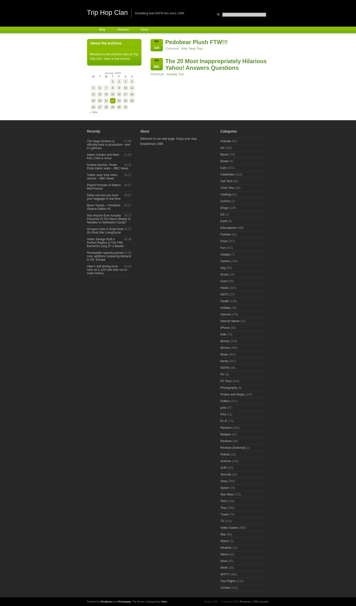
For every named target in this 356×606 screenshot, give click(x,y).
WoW (224, 567)
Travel (225, 514)
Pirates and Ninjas (233, 394)
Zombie (225, 587)
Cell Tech (227, 181)
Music (224, 354)
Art (222, 148)
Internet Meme (230, 321)
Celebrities (228, 174)
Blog (102, 29)
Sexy (192, 48)
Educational (228, 228)
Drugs (224, 208)
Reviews (123, 29)
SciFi (224, 467)
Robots (225, 454)
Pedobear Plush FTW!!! (196, 42)
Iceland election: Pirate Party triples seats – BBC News (107, 166)
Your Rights (228, 581)
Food (224, 241)
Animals (172, 74)
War (223, 534)
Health (225, 301)
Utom (164, 601)
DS (223, 214)
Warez (225, 541)
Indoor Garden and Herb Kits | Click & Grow (103, 156)
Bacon (225, 154)
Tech (224, 501)
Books (225, 161)
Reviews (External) (233, 448)
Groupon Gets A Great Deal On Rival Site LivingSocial (105, 230)
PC (223, 374)
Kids (184, 48)
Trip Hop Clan (107, 12)
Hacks (225, 288)
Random (226, 428)
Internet (226, 314)
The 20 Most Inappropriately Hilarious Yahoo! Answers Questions (216, 64)
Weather (226, 547)
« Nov (94, 112)
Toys (200, 48)
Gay (223, 268)
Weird (224, 554)
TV (222, 521)
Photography (229, 388)
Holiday (225, 308)
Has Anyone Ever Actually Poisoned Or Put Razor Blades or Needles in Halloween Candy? (109, 219)
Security (226, 474)
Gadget (225, 254)
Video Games (230, 527)
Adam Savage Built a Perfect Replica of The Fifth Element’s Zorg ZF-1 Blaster (105, 242)
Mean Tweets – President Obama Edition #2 (103, 207)
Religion (226, 434)
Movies (225, 348)
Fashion (226, 234)
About (144, 29)
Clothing (226, 194)
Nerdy (224, 361)
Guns (224, 281)
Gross (224, 274)
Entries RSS (211, 601)
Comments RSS (230, 601)
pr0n (223, 408)
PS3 (223, 414)
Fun (181, 74)
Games (225, 261)
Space (225, 487)
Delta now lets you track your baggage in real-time (104, 197)
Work (224, 561)
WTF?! (225, 574)
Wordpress (106, 601)
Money (225, 341)
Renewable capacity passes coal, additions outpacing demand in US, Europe (109, 256)
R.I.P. (224, 421)
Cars (224, 168)
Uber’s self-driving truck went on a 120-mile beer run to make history (107, 270)
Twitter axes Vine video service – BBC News (102, 176)
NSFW (225, 368)
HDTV (225, 294)
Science (226, 461)
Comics (225, 201)
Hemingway (124, 601)
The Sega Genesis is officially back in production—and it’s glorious (108, 144)
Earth (224, 221)
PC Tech (226, 381)
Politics (225, 401)
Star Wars (227, 494)
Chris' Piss (227, 188)
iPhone (225, 328)
